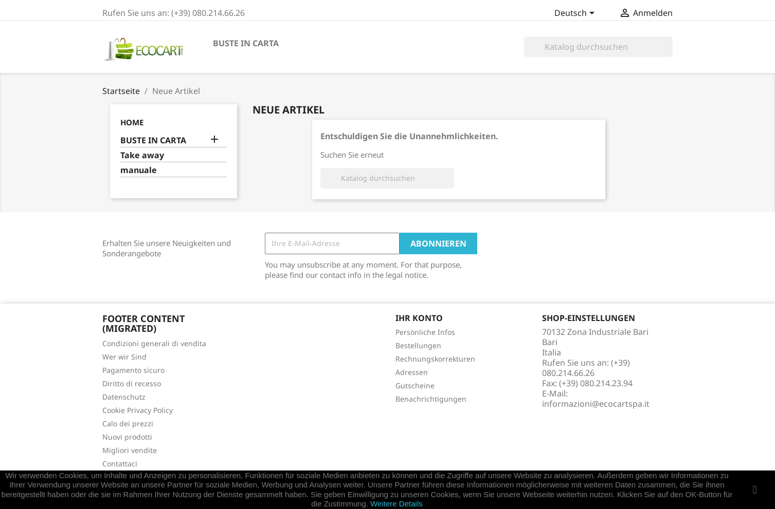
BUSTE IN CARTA (246, 43)
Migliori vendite (129, 450)
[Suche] (598, 46)
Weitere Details (396, 503)
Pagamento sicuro (133, 370)
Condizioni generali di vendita (154, 343)
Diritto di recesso (131, 383)
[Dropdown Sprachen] (576, 14)
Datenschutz (124, 397)
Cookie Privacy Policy (137, 410)
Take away (142, 155)
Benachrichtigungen (430, 399)
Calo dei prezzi (127, 423)
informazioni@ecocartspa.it (596, 403)
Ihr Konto (419, 318)
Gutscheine (415, 385)
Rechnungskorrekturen (435, 359)
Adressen (411, 372)
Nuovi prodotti (127, 437)
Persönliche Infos (425, 332)
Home (131, 122)
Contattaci (119, 463)
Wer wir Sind (124, 357)
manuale (138, 170)
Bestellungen (418, 345)
